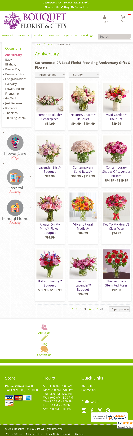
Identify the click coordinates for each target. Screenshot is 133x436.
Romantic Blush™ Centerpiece (49, 117)
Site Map (79, 434)
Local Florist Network (58, 434)
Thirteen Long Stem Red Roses (116, 283)
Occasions (49, 44)
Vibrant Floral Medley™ (83, 226)
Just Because (13, 103)
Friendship (12, 93)
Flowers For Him (15, 89)
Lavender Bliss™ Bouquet (50, 169)
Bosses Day (12, 69)
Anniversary (13, 55)
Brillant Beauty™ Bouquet (50, 283)
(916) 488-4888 (24, 386)
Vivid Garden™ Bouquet (116, 117)
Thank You (12, 113)
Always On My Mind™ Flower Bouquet (50, 228)
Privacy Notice (34, 434)
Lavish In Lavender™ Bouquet (83, 285)
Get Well (10, 98)
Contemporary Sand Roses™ (83, 169)
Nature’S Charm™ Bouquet (83, 117)
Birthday (10, 64)
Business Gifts (14, 74)
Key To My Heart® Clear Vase (116, 226)
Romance (11, 108)
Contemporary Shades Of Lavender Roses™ (116, 171)
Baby (8, 59)
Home (38, 44)
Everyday (11, 84)
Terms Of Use (14, 434)
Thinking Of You (15, 118)
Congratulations (15, 79)
